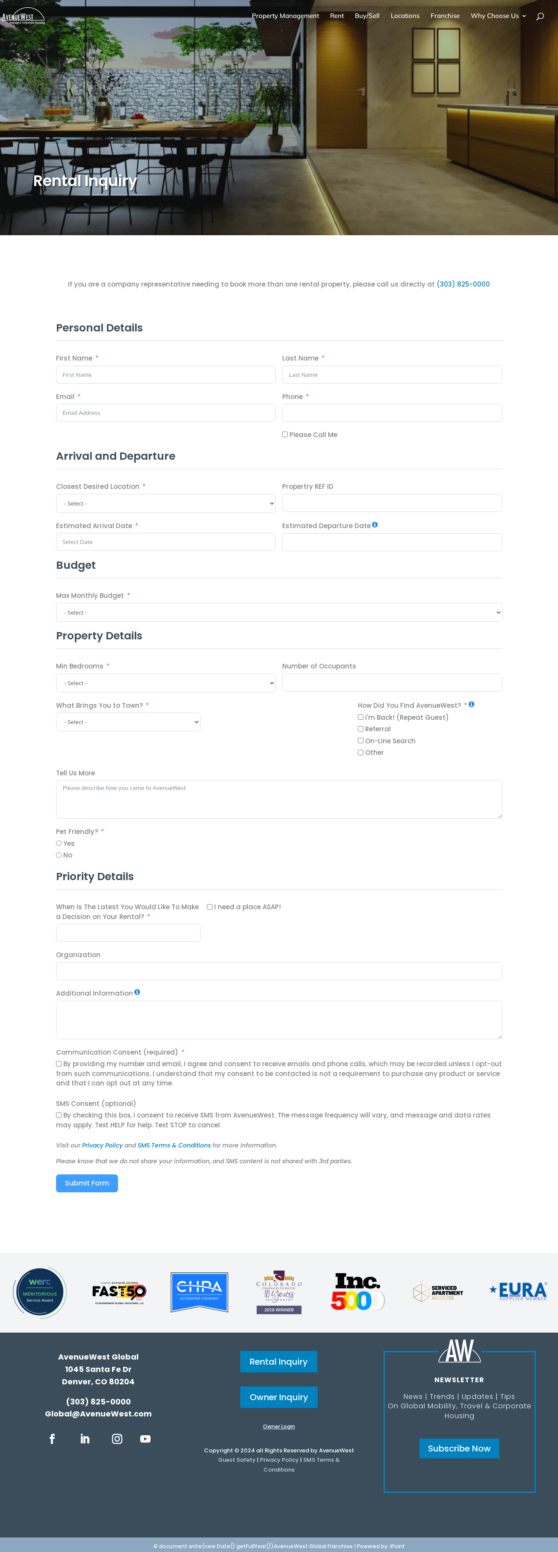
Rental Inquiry (279, 1362)
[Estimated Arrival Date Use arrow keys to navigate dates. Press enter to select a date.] (166, 542)
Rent (337, 16)
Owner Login (279, 1426)
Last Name (300, 358)
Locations (405, 16)
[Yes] (59, 843)
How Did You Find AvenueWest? (409, 705)
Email (65, 396)
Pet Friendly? (77, 831)
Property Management (285, 16)
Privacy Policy (102, 1145)
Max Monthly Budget (90, 595)
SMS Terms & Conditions (174, 1145)
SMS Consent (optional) (96, 1103)
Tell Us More (75, 773)
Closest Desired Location (97, 486)
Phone (292, 396)
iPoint (397, 1546)
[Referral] (360, 729)
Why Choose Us (495, 16)
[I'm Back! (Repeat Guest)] (360, 717)
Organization (78, 954)
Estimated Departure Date (326, 525)
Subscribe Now (459, 1448)
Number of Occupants (319, 666)
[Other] (360, 752)
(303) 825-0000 (463, 284)
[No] (59, 855)
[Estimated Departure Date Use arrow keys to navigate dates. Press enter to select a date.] (392, 542)
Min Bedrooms (79, 666)
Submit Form (87, 1183)
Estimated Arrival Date (94, 525)
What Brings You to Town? (99, 705)
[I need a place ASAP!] (210, 907)
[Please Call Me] (285, 434)
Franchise (445, 16)
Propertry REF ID (308, 486)
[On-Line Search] (360, 740)
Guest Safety (237, 1460)
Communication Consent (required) (117, 1052)
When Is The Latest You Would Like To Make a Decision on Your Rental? (127, 911)
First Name (74, 358)
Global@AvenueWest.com (98, 1413)
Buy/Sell (367, 16)
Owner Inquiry (279, 1397)
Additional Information (94, 993)
